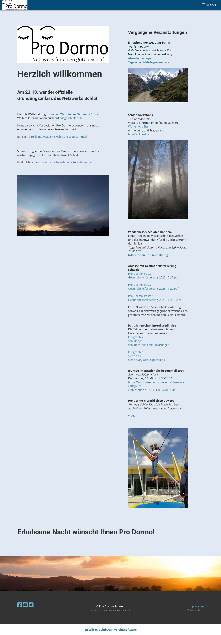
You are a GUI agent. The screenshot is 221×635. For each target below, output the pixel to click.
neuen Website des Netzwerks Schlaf (75, 114)
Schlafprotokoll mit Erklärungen (148, 345)
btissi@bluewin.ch (139, 134)
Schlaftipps (135, 341)
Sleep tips (134, 356)
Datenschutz (195, 610)
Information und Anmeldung (148, 255)
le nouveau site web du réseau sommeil (61, 137)
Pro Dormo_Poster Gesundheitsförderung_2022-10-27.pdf (153, 275)
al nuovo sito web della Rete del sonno (67, 162)
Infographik (135, 337)
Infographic (135, 352)
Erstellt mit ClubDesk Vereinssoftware (110, 610)
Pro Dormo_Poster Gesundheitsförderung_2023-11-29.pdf (153, 286)
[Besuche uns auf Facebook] (19, 604)
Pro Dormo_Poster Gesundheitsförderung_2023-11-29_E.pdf (154, 298)
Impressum (196, 606)
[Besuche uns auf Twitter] (31, 604)
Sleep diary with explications (146, 360)
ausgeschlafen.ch (71, 118)
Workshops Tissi (138, 126)
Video (132, 416)
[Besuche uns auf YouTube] (25, 604)
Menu (209, 5)
